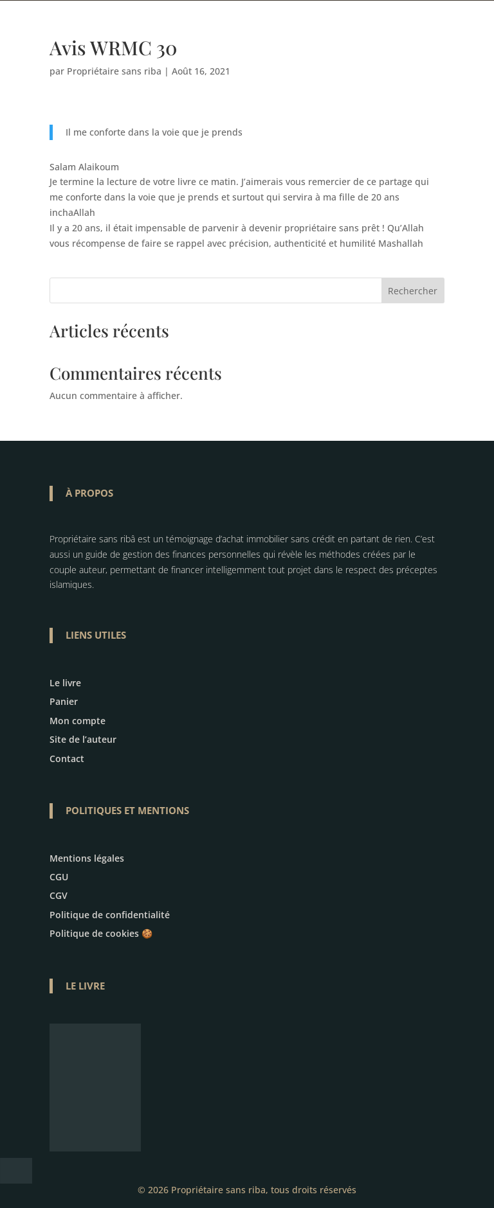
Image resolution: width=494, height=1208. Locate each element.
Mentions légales (87, 858)
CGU (59, 877)
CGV (59, 895)
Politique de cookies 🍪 (101, 933)
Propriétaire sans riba (114, 71)
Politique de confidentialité (110, 915)
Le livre (65, 683)
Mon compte (77, 721)
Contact (67, 758)
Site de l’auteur (83, 739)
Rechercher (412, 291)
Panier (64, 701)
